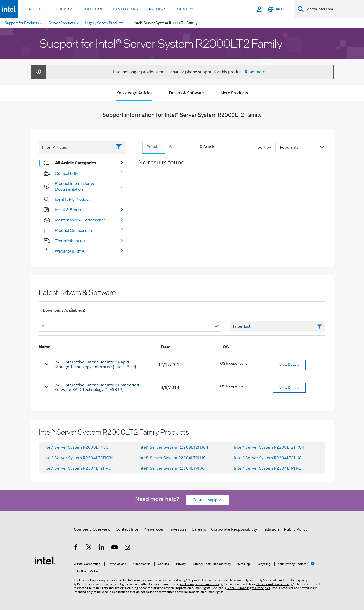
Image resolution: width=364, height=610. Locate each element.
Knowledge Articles (134, 93)
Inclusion (270, 529)
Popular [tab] (154, 146)
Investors (178, 529)
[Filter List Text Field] (75, 147)
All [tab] (171, 146)
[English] (277, 9)
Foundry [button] (184, 9)
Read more (255, 72)
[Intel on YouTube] (114, 548)
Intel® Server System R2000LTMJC (75, 447)
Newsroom (155, 529)
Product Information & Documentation (74, 186)
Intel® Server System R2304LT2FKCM (78, 458)
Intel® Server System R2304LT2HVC (77, 468)
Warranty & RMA (70, 251)
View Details (289, 364)
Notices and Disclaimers (273, 584)
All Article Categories (75, 163)
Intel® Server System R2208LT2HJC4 (173, 447)
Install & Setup (68, 209)
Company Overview (92, 529)
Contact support (207, 500)
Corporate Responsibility (234, 529)
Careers (199, 529)
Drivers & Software (186, 93)
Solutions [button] (94, 9)
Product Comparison (73, 230)
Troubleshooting (70, 240)
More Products (234, 93)
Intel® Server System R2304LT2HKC (268, 458)
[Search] (301, 9)
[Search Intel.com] (334, 9)
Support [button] (65, 9)
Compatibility (66, 173)
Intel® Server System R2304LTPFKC (267, 468)
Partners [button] (156, 9)
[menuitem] (62, 23)
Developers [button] (125, 9)
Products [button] (37, 9)
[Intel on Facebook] (76, 548)
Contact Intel (127, 529)
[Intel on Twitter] (88, 548)
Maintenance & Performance (80, 220)
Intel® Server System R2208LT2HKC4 (269, 447)
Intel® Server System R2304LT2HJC (172, 458)
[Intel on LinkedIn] (101, 548)
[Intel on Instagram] (127, 548)
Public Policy (296, 529)
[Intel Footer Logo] (44, 560)
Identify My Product (72, 199)
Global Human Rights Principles (248, 588)
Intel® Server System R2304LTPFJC (172, 468)
